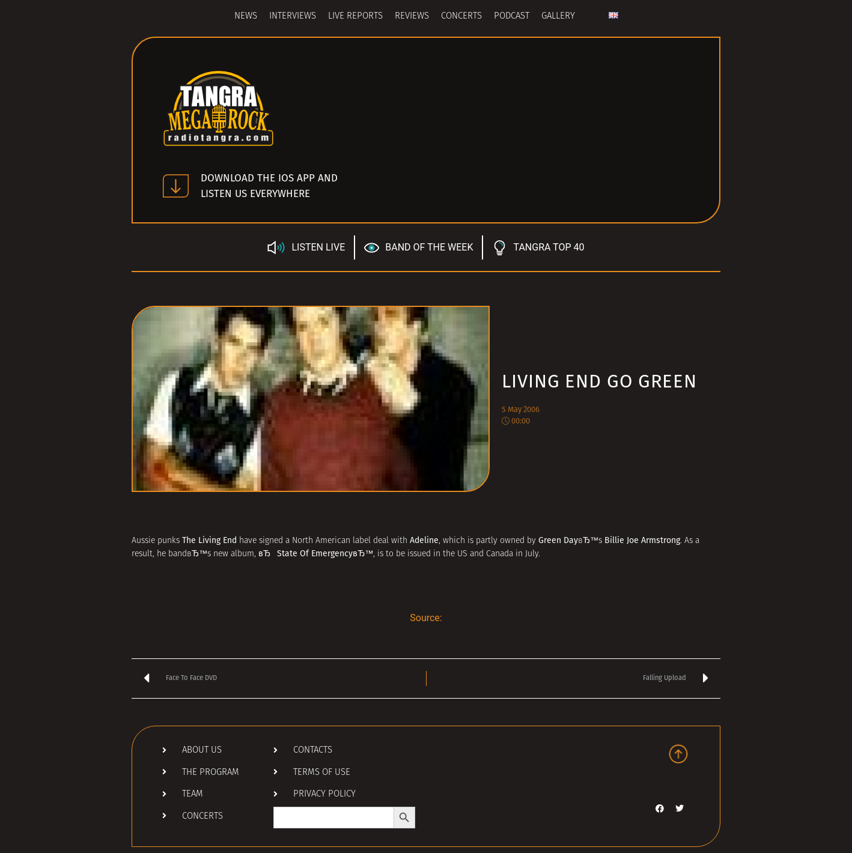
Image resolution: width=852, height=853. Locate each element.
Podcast (511, 16)
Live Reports (355, 16)
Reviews (412, 16)
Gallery (558, 16)
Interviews (292, 16)
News (245, 16)
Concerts (461, 16)
